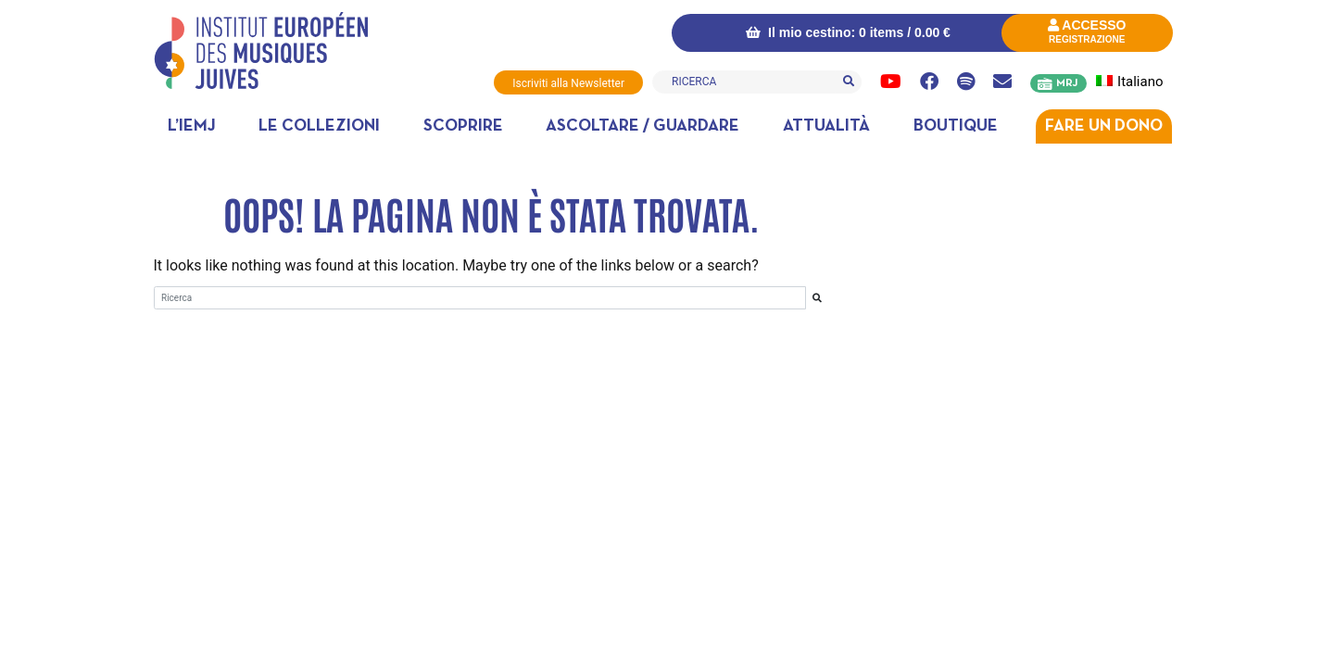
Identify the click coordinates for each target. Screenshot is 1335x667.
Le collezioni (319, 126)
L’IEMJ (192, 126)
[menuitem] (1140, 82)
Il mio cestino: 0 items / (848, 32)
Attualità (826, 126)
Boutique (955, 126)
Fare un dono (1104, 126)
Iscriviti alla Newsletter (568, 83)
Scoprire (463, 126)
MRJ (1066, 83)
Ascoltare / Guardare (642, 126)
